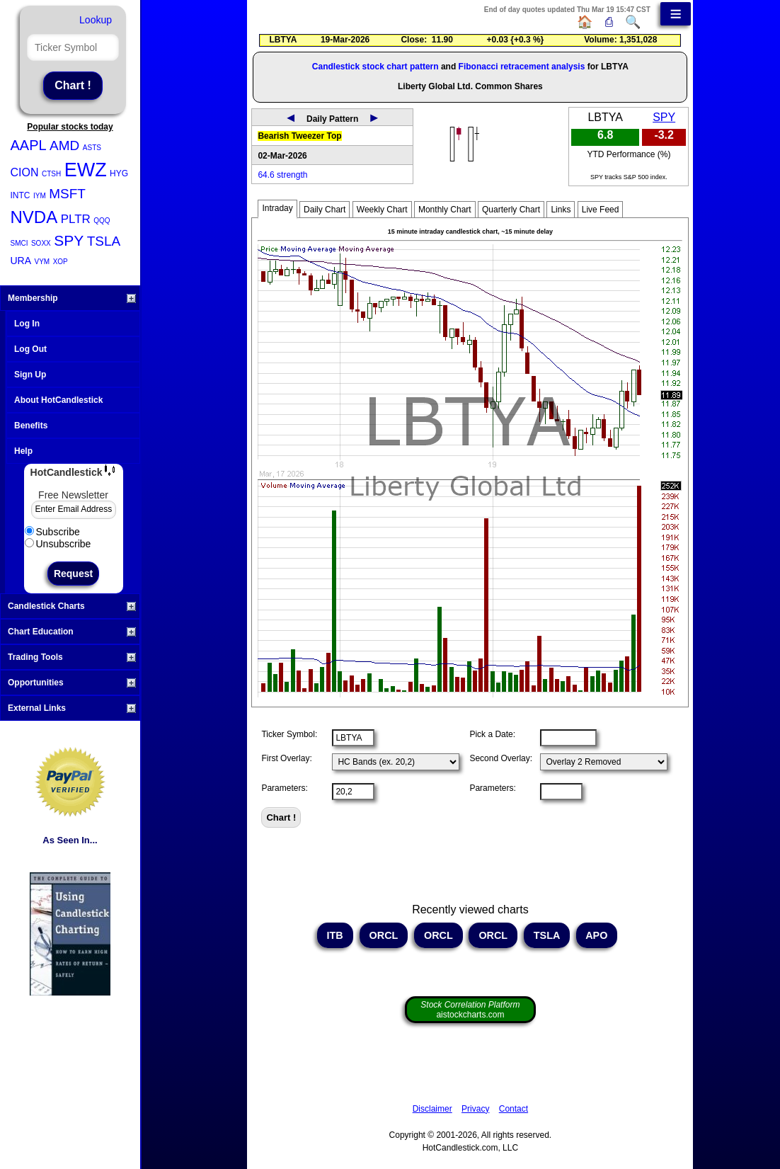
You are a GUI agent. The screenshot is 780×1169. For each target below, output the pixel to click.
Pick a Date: (492, 734)
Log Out (30, 349)
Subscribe (52, 531)
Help (23, 451)
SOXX (41, 243)
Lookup (95, 19)
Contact (513, 1109)
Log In (27, 324)
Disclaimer (432, 1109)
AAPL (29, 145)
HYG (119, 173)
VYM (42, 262)
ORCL (384, 935)
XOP (60, 262)
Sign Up (30, 375)
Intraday (277, 208)
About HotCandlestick (58, 400)
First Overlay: (286, 758)
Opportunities (72, 683)
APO (597, 935)
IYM (39, 196)
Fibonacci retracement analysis (522, 67)
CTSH (51, 174)
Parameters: (284, 788)
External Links (72, 708)
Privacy (475, 1109)
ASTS (92, 148)
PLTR (76, 219)
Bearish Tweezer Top (299, 136)
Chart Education (72, 632)
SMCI (19, 243)
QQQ (101, 220)
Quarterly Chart (511, 210)
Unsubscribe (58, 543)
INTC (20, 195)
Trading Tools (72, 657)
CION (25, 172)
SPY (69, 240)
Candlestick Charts (72, 606)
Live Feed (600, 210)
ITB (335, 935)
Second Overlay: (500, 758)
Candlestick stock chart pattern (375, 67)
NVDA (34, 217)
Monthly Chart (444, 210)
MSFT (67, 193)
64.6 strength (282, 175)
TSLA (104, 241)
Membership (72, 298)
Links (560, 210)
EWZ (85, 170)
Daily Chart (324, 210)
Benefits (30, 425)
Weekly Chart (382, 210)
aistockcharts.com (470, 1010)
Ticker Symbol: (289, 734)
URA (21, 260)
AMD (64, 145)
